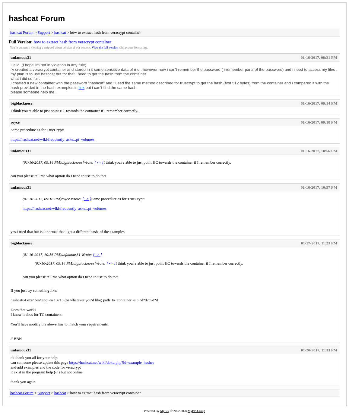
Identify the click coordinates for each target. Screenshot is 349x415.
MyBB (164, 411)
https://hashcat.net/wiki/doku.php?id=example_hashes (111, 362)
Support (44, 32)
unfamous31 (21, 57)
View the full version (105, 47)
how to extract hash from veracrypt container (72, 41)
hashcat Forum (37, 18)
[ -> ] (98, 162)
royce (15, 122)
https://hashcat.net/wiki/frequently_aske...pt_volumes (52, 139)
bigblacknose (21, 103)
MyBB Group (196, 411)
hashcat (60, 32)
